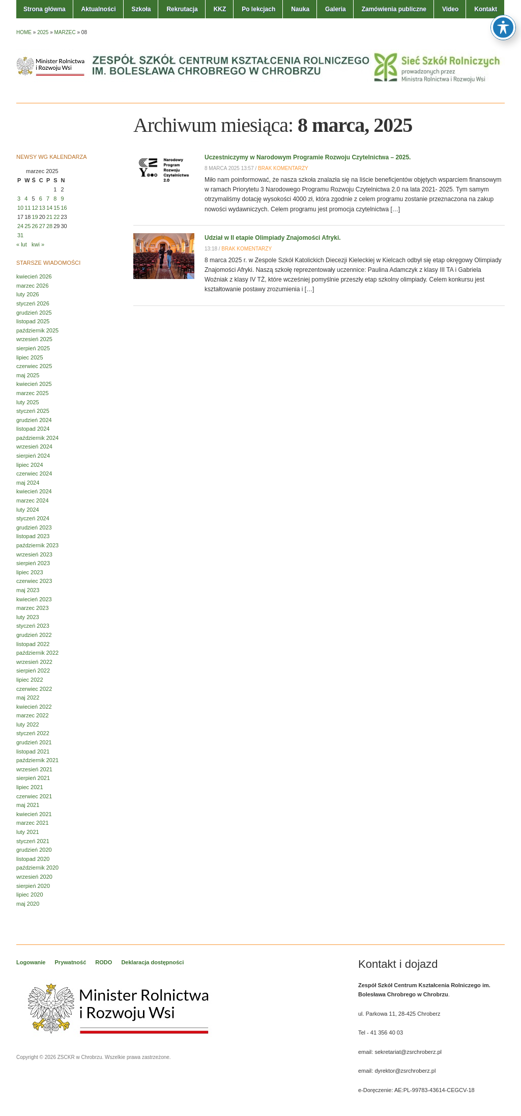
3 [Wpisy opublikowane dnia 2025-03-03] (18, 199)
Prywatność (70, 962)
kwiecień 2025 (34, 384)
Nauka (300, 9)
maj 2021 (27, 805)
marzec (65, 32)
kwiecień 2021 (34, 814)
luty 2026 (27, 294)
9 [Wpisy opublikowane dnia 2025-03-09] (62, 199)
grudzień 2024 (34, 420)
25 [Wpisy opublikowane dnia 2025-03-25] (27, 226)
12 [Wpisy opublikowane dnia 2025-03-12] (35, 208)
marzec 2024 (32, 500)
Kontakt (485, 9)
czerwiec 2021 (34, 796)
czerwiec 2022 (34, 689)
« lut (21, 244)
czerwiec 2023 (34, 581)
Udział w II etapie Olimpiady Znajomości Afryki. (273, 237)
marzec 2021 (32, 823)
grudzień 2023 (34, 527)
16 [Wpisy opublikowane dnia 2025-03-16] (64, 208)
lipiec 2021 (29, 787)
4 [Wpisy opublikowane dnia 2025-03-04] (25, 199)
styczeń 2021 (32, 841)
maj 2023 (27, 590)
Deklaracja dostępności (152, 962)
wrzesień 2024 (34, 446)
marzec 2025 (32, 393)
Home (24, 32)
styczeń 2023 (32, 626)
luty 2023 (27, 617)
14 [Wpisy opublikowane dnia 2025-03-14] (49, 208)
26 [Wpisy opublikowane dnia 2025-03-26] (35, 226)
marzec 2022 (32, 715)
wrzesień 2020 (34, 877)
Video (450, 9)
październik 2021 (37, 760)
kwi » (38, 244)
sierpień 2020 (33, 886)
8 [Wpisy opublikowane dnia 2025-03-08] (54, 199)
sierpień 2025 (33, 348)
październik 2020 (37, 867)
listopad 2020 (32, 859)
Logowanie (30, 962)
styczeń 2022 (32, 733)
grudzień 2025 (34, 313)
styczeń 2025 (32, 411)
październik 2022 (37, 653)
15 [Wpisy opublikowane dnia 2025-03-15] (56, 208)
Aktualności (98, 9)
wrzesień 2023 (34, 554)
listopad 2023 (32, 536)
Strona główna (44, 9)
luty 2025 (27, 402)
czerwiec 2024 (34, 473)
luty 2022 (27, 724)
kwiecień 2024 (34, 491)
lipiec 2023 (29, 572)
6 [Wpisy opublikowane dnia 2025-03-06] (40, 199)
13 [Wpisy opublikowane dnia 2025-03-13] (42, 208)
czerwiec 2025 (34, 366)
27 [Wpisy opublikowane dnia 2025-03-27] (42, 226)
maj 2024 (27, 483)
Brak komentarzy (283, 168)
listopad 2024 (32, 429)
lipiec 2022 (29, 680)
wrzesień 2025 (34, 339)
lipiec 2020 (29, 894)
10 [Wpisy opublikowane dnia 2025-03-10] (20, 208)
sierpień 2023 (33, 563)
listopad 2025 (32, 321)
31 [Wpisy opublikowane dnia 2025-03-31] (20, 235)
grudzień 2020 (34, 850)
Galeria (335, 9)
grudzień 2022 (34, 635)
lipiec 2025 (29, 357)
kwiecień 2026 (34, 276)
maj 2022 (27, 697)
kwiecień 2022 (34, 707)
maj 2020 (27, 904)
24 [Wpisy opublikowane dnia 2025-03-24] (20, 226)
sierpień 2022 (33, 670)
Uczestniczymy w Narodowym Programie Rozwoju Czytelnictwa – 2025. (308, 157)
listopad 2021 (32, 751)
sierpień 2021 (33, 778)
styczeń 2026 (32, 303)
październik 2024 (37, 438)
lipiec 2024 (29, 465)
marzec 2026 (32, 286)
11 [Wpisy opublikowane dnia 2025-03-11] (27, 208)
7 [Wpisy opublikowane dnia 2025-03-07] (47, 199)
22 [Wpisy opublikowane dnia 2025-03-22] (56, 217)
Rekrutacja (181, 9)
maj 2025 (27, 375)
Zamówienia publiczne (394, 9)
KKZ (220, 9)
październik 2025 (37, 330)
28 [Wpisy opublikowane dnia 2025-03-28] (49, 226)
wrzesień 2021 (34, 769)
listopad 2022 (32, 644)
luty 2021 (27, 832)
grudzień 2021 (34, 742)
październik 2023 (37, 545)
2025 (42, 32)
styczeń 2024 (32, 518)
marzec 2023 (32, 608)
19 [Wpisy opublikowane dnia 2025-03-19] (35, 217)
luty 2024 (27, 510)
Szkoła (141, 9)
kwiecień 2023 (34, 599)
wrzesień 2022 (34, 662)
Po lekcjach (258, 9)
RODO (103, 962)
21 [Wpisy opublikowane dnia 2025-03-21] (49, 217)
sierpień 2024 (33, 456)
